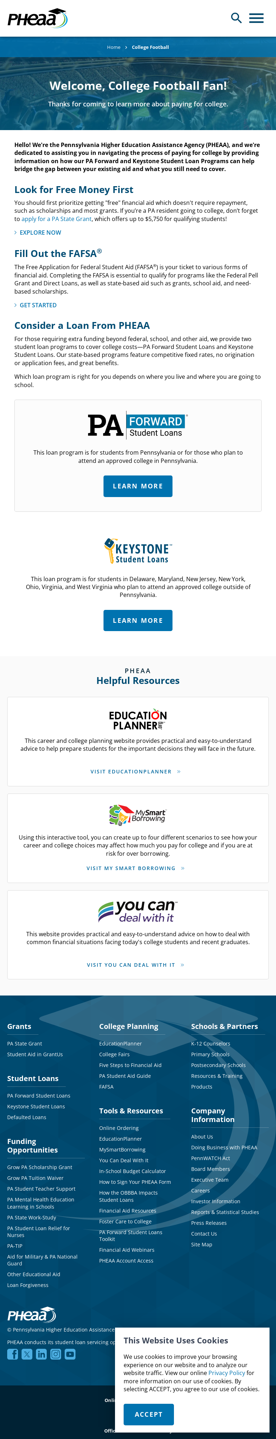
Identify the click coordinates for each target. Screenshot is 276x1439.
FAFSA (106, 1080)
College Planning (128, 1020)
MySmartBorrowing (122, 1143)
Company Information (213, 1108)
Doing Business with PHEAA (224, 1140)
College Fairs (114, 1047)
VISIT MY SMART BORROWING (131, 866)
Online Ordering (119, 1121)
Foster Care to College (125, 1215)
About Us (202, 1130)
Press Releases (209, 1216)
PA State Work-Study (31, 1211)
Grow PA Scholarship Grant (39, 1160)
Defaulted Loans (26, 1110)
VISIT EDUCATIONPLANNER (131, 771)
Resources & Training (217, 1069)
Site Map (201, 1238)
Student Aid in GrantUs (35, 1047)
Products (201, 1080)
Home (113, 47)
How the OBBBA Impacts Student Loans (128, 1190)
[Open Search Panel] (236, 18)
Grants (19, 1020)
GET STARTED (38, 305)
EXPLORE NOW (40, 232)
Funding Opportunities (32, 1139)
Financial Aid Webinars (127, 1243)
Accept (149, 1414)
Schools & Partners (224, 1020)
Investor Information (215, 1194)
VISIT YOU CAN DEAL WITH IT (131, 960)
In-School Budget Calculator (132, 1164)
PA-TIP (14, 1239)
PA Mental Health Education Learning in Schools (40, 1197)
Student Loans (33, 1072)
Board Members (210, 1162)
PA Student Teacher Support (41, 1182)
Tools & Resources (131, 1104)
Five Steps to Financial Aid (130, 1058)
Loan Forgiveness (28, 1278)
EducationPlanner (120, 1037)
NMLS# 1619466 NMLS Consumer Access (214, 1323)
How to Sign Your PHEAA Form (135, 1175)
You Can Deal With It (123, 1153)
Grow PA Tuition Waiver (35, 1171)
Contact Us (204, 1227)
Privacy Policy (226, 1373)
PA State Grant (24, 1037)
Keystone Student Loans (36, 1100)
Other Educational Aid (33, 1267)
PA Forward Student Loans (38, 1089)
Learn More (138, 486)
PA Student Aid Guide (125, 1069)
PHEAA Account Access (126, 1254)
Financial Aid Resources (127, 1204)
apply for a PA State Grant (57, 219)
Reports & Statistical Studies (225, 1205)
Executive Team (210, 1173)
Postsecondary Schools (218, 1058)
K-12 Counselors (210, 1037)
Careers (200, 1184)
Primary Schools (210, 1047)
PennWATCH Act (210, 1151)
